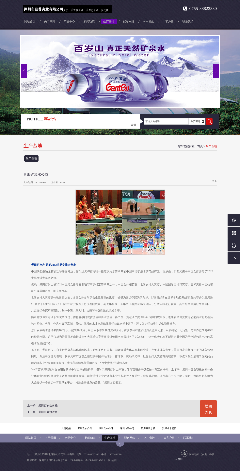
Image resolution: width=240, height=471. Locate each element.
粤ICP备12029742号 (95, 460)
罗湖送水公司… (86, 428)
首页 (200, 146)
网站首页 (29, 21)
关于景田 (49, 21)
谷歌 (211, 454)
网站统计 (113, 460)
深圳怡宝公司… (128, 428)
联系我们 (187, 21)
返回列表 (208, 409)
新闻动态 (89, 21)
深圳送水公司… (107, 428)
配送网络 (128, 21)
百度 (204, 454)
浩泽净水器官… (170, 428)
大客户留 (168, 21)
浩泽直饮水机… (149, 428)
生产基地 (108, 21)
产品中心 (69, 21)
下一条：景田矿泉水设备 (42, 412)
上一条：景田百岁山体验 (42, 405)
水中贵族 (148, 21)
